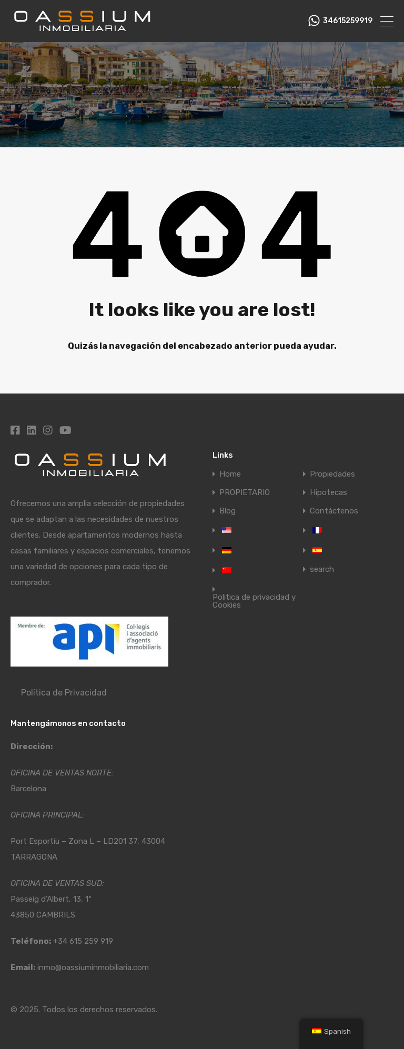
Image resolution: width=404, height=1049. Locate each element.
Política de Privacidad (64, 693)
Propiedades (332, 474)
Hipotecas (328, 493)
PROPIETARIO (244, 493)
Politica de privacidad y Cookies (254, 601)
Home (230, 474)
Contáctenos (334, 511)
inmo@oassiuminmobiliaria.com (93, 967)
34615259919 (347, 21)
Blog (227, 511)
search (322, 569)
